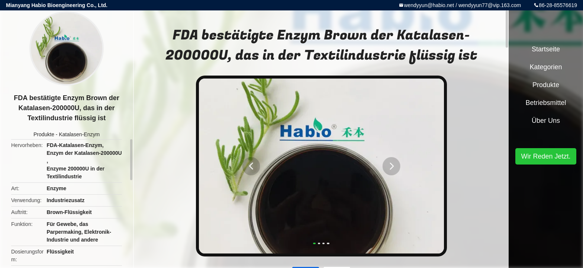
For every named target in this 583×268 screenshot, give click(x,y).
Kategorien (545, 67)
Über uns (546, 120)
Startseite (546, 49)
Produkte (43, 134)
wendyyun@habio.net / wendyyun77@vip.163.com (462, 5)
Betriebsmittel (545, 102)
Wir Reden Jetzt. (545, 156)
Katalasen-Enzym (79, 134)
